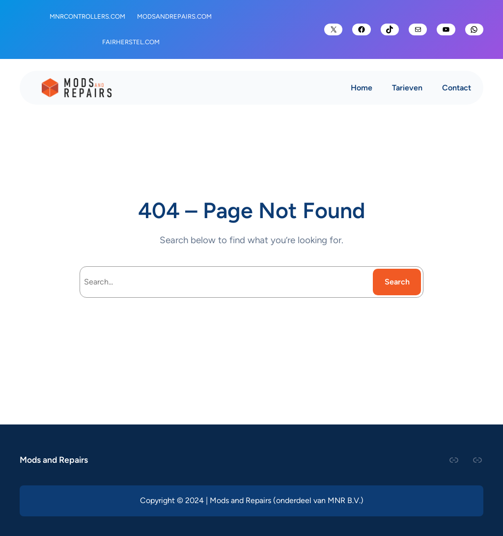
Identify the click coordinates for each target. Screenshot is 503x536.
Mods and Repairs (54, 459)
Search (397, 281)
